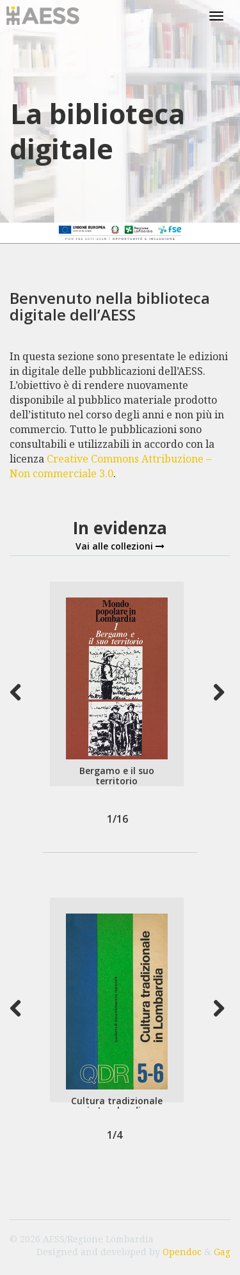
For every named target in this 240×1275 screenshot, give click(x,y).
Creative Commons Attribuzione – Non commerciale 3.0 (110, 466)
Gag (222, 1252)
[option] (117, 684)
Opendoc (182, 1252)
